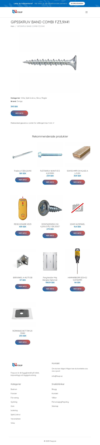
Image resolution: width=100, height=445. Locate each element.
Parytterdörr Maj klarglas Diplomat (50, 278)
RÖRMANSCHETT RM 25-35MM (23, 332)
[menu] (86, 12)
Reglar (44, 98)
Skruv (38, 98)
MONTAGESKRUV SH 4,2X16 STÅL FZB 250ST (50, 225)
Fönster (14, 393)
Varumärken (16, 419)
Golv (12, 406)
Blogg (54, 389)
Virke (23, 98)
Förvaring (15, 398)
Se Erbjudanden (77, 3)
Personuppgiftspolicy (60, 402)
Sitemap (55, 406)
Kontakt (55, 393)
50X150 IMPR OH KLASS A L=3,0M (77, 172)
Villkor (54, 398)
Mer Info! (19, 113)
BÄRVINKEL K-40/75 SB (22, 277)
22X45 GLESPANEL (77, 224)
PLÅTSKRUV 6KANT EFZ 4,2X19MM (50, 172)
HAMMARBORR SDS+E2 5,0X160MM (77, 278)
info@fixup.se (57, 376)
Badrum (14, 389)
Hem (12, 26)
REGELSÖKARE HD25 (22, 224)
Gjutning (14, 402)
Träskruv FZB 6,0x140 (22, 171)
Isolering (14, 410)
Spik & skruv (31, 98)
